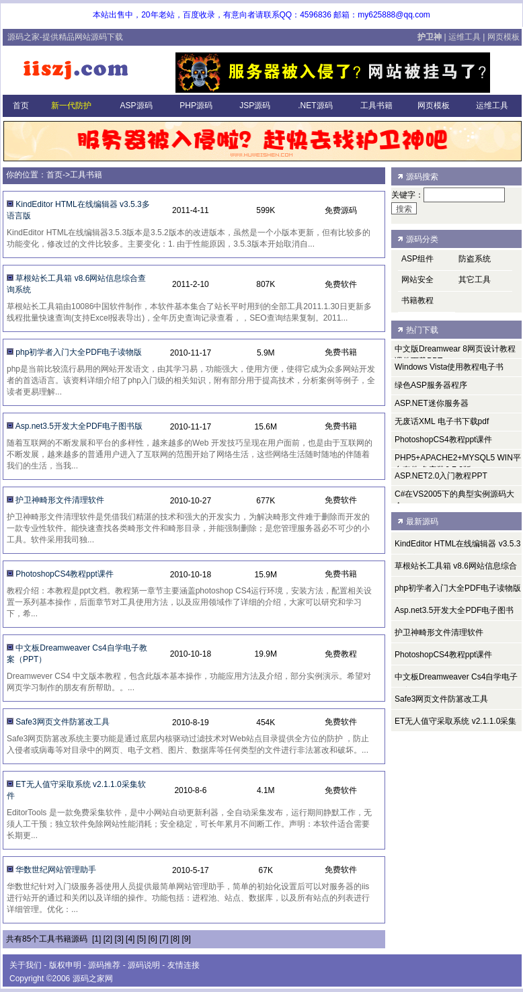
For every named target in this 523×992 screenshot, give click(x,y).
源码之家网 (93, 978)
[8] (175, 939)
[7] (163, 939)
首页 (20, 105)
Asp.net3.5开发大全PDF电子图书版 (79, 426)
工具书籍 (375, 105)
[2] (108, 939)
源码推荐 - (108, 965)
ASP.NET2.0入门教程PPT (441, 476)
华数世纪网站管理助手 (55, 869)
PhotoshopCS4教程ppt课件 (64, 574)
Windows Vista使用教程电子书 (449, 367)
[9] (186, 939)
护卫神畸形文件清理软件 (59, 500)
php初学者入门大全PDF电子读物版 (78, 352)
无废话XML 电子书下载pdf (442, 421)
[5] (141, 939)
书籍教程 (417, 300)
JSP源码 (253, 105)
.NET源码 (314, 105)
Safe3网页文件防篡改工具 (62, 722)
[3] (118, 939)
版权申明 (65, 965)
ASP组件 (417, 258)
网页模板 (503, 37)
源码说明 (144, 965)
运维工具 (464, 37)
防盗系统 (474, 258)
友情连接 (183, 965)
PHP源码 (194, 105)
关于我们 (25, 965)
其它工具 (474, 279)
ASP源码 (135, 105)
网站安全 (417, 279)
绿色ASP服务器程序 (431, 385)
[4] (130, 939)
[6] (152, 939)
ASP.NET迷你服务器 (432, 403)
